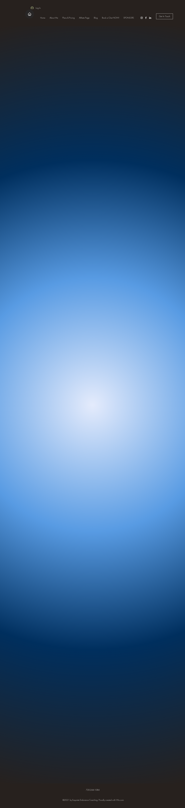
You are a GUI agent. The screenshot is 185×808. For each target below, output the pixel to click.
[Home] (29, 14)
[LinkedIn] (150, 17)
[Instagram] (141, 17)
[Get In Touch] (164, 16)
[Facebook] (145, 17)
